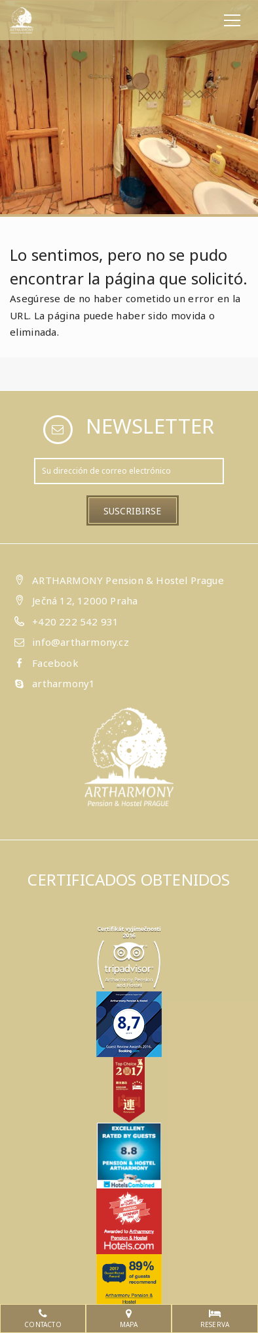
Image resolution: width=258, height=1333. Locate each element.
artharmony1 (63, 683)
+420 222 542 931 (75, 621)
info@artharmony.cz (80, 641)
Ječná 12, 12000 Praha (85, 600)
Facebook (55, 662)
